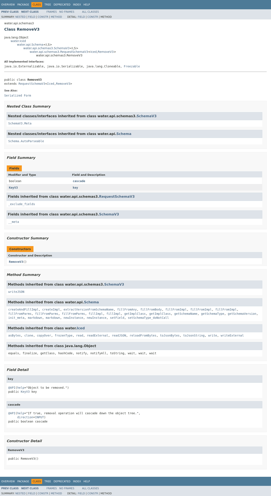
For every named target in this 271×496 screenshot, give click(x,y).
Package (23, 4)
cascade (79, 181)
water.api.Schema (30, 44)
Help (86, 4)
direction (25, 417)
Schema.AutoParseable (26, 141)
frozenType (63, 335)
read (79, 335)
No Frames (66, 11)
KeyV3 (13, 187)
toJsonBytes (170, 335)
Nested (20, 16)
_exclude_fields (21, 204)
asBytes (14, 335)
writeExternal (232, 335)
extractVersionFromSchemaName (88, 309)
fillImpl (95, 313)
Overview (8, 4)
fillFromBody (151, 309)
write (212, 335)
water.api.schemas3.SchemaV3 (46, 48)
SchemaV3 (146, 116)
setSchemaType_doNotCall (148, 317)
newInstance (73, 317)
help (20, 387)
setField (117, 317)
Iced (94, 51)
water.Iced (18, 41)
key (75, 187)
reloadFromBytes (143, 335)
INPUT (39, 417)
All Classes (90, 11)
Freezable (132, 66)
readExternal (97, 335)
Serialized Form (17, 95)
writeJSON (16, 291)
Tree (47, 4)
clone (28, 335)
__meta (13, 221)
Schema (123, 134)
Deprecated (62, 4)
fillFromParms (20, 313)
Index (77, 4)
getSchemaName (186, 313)
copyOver (44, 335)
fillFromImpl (176, 309)
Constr (43, 16)
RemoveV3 (105, 51)
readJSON (119, 335)
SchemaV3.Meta (20, 123)
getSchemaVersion (242, 313)
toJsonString (194, 335)
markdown (35, 317)
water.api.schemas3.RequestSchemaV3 (59, 51)
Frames (52, 11)
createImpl (51, 309)
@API (11, 387)
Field (31, 16)
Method (56, 16)
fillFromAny (127, 309)
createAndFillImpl (23, 309)
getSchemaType (212, 313)
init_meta (16, 317)
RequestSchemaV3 (31, 83)
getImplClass (135, 313)
